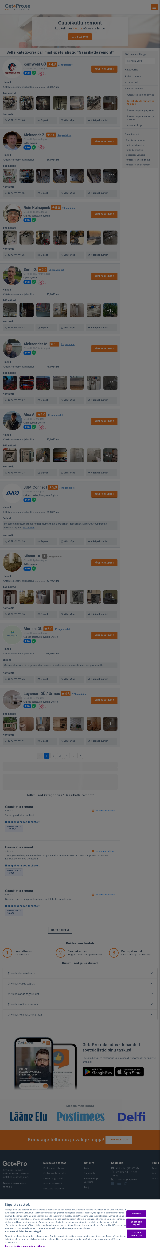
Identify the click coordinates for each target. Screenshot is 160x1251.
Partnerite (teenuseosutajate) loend (25, 1246)
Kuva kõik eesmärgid (136, 1234)
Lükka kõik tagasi (136, 1223)
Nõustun (136, 1213)
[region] (80, 1225)
